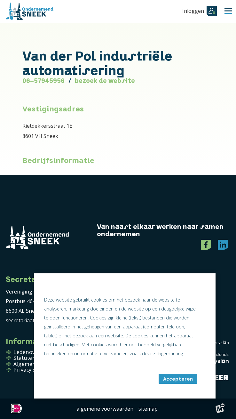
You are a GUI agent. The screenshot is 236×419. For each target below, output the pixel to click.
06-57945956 (43, 80)
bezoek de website (105, 80)
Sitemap (148, 408)
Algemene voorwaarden (104, 408)
